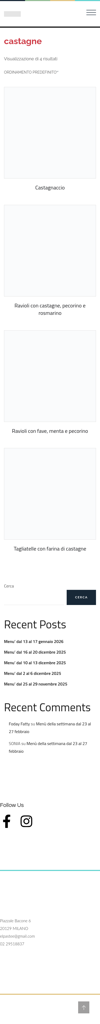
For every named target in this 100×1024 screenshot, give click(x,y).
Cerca (9, 586)
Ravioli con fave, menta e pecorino (50, 431)
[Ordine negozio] (34, 72)
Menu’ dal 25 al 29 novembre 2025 (35, 684)
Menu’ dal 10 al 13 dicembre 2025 (35, 662)
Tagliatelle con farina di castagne (50, 548)
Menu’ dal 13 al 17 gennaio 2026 (33, 641)
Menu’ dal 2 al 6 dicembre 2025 (32, 673)
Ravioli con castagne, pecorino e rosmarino (49, 309)
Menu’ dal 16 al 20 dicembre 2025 (35, 652)
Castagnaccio (50, 187)
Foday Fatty (19, 724)
